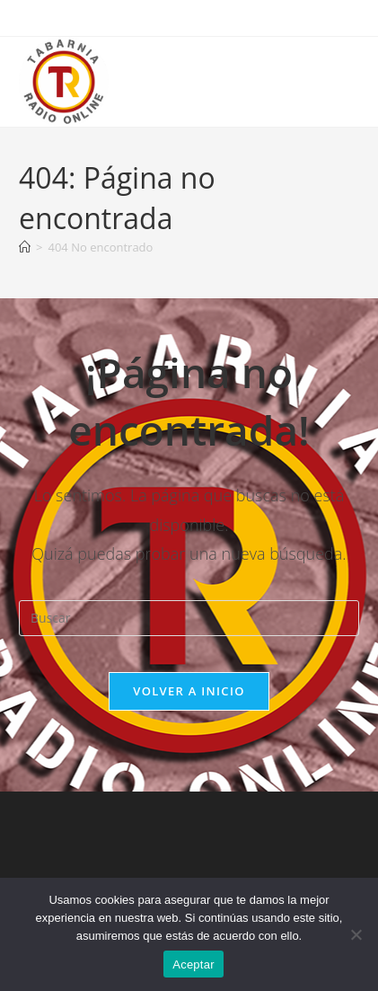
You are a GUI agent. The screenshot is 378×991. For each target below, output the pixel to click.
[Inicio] (25, 247)
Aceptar (193, 964)
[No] (356, 934)
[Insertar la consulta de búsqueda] (189, 618)
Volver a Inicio (188, 691)
